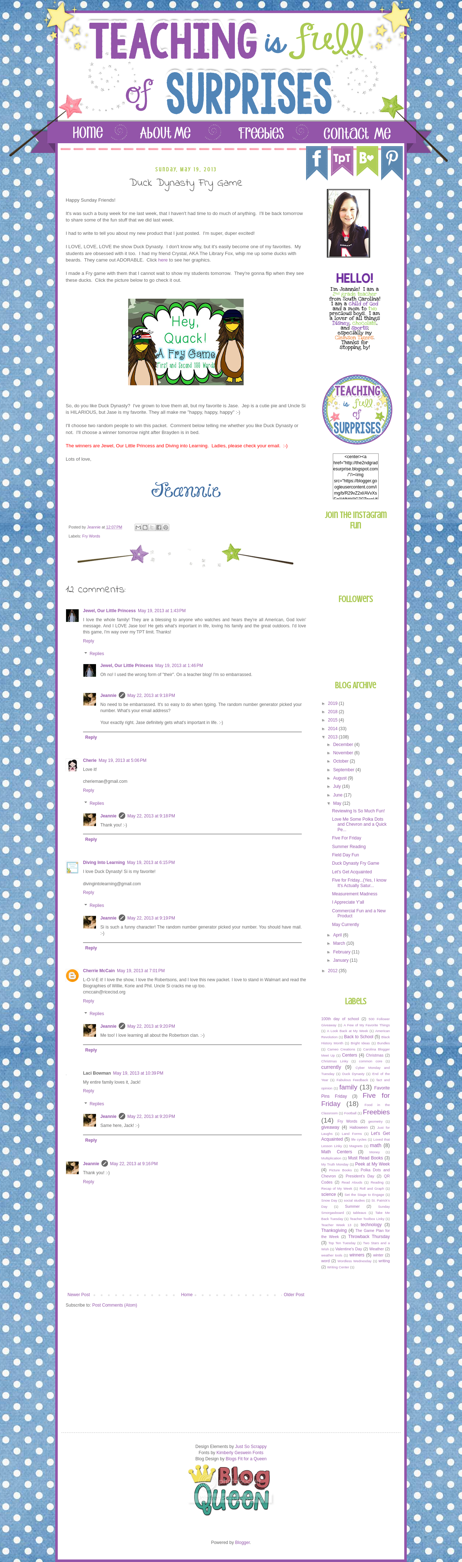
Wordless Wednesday (354, 1261)
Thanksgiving (334, 1230)
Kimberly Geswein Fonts (240, 1452)
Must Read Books (365, 1157)
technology (371, 1224)
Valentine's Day (348, 1249)
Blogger (242, 1542)
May (338, 803)
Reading (377, 1182)
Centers (349, 1055)
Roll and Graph (371, 1188)
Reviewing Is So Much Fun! (358, 810)
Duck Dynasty (353, 1074)
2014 (333, 728)
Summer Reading (349, 846)
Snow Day (329, 1200)
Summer (352, 1206)
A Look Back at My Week (347, 1031)
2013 (333, 737)
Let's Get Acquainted (352, 871)
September (344, 769)
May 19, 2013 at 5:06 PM (122, 760)
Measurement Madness (354, 893)
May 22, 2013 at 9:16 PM (134, 1163)
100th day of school (340, 1019)
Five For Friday (346, 838)
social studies (354, 1200)
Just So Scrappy (250, 1446)
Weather (376, 1249)
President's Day (360, 1176)
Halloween (358, 1127)
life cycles (358, 1139)
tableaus (359, 1213)
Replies (97, 654)
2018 (333, 711)
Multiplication (331, 1158)
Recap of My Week (336, 1188)
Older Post (294, 1294)
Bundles (383, 1043)
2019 (333, 703)
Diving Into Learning (104, 862)
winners (356, 1255)
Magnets (356, 1146)
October (341, 761)
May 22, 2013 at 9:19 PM (151, 918)
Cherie (89, 760)
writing (384, 1261)
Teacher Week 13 (336, 1225)
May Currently (345, 924)
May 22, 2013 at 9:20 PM (151, 1026)
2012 (333, 970)
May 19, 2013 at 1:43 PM (162, 610)
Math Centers (336, 1151)
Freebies (376, 1112)
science (328, 1194)
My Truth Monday (335, 1164)
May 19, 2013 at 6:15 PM (151, 862)
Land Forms (352, 1134)
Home (187, 1294)
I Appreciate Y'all (348, 902)
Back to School (358, 1036)
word (325, 1261)
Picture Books (340, 1170)
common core (371, 1061)
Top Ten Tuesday (342, 1243)
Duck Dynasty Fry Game (355, 863)
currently (331, 1067)
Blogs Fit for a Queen (246, 1458)
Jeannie (108, 695)
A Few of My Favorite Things (367, 1025)
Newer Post (78, 1294)
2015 (333, 720)
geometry (375, 1121)
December (343, 744)
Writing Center (338, 1267)
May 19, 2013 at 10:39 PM (138, 1073)
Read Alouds (351, 1182)
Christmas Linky (334, 1061)
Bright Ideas (360, 1043)
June (338, 795)
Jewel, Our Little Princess (109, 610)
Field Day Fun (345, 854)
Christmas (375, 1055)
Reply (88, 641)
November (343, 752)
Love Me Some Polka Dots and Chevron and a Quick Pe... (359, 824)
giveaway (330, 1127)
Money (374, 1152)
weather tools (331, 1255)
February (342, 952)
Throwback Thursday (369, 1236)
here (163, 260)
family (348, 1087)
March (339, 943)
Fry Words (91, 536)
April (338, 935)
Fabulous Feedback (352, 1080)
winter (378, 1255)
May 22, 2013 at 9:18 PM (151, 695)
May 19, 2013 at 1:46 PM (179, 665)
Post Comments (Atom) (114, 1305)
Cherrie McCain (99, 970)
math (376, 1145)
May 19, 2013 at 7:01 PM (141, 970)
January (341, 960)
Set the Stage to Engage (364, 1195)
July (337, 786)
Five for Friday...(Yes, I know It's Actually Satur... (359, 883)
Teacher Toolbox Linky (367, 1219)
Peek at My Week (372, 1164)
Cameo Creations (341, 1049)
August (340, 778)
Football (350, 1113)
